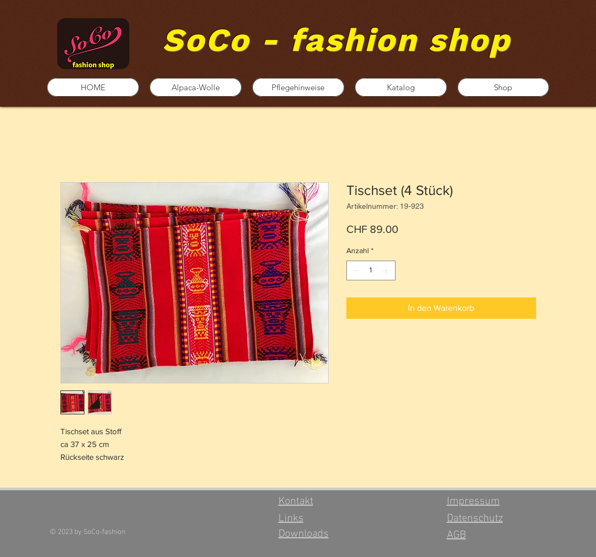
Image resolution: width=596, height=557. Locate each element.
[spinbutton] (371, 270)
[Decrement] (354, 270)
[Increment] (387, 270)
